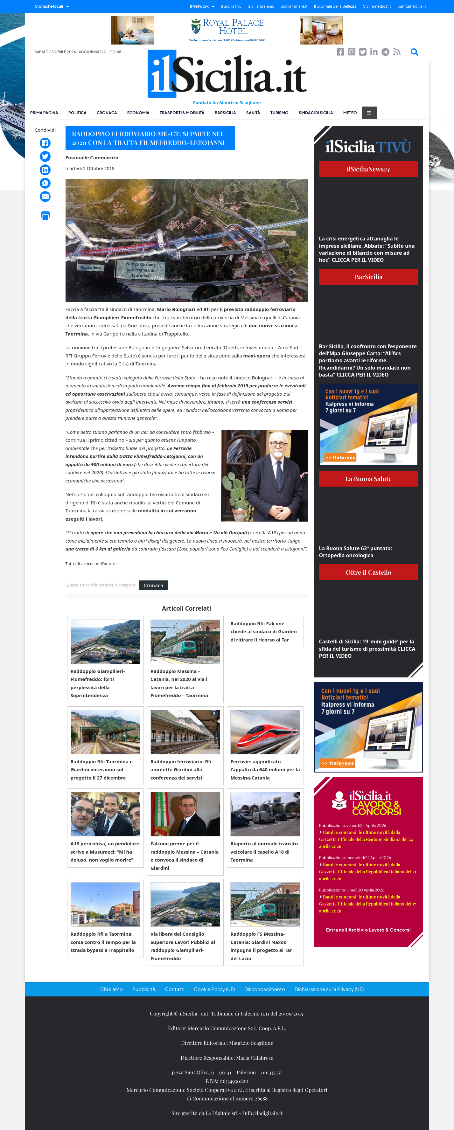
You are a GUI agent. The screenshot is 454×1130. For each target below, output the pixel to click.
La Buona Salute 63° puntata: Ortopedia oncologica (355, 552)
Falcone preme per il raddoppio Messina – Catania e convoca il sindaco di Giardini (184, 855)
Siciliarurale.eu (261, 6)
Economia (138, 112)
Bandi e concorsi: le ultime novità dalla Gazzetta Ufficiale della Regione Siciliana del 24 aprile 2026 (366, 839)
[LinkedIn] (45, 169)
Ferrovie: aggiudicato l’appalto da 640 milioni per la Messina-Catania (265, 769)
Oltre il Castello (368, 572)
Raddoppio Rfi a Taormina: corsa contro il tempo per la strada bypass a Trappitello (103, 942)
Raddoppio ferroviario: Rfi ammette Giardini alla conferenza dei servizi (181, 769)
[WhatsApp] (45, 183)
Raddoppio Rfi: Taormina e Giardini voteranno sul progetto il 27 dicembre (102, 769)
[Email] (45, 196)
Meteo (350, 112)
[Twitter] (45, 156)
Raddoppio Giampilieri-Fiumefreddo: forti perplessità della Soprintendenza (98, 683)
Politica (77, 112)
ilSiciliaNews (368, 168)
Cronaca (107, 112)
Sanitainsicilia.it (411, 6)
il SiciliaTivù (231, 6)
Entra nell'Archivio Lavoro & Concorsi (368, 929)
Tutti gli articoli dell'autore (91, 564)
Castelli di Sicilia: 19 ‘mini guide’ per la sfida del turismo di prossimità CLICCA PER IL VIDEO (367, 648)
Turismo (279, 112)
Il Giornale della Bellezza (335, 6)
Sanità (253, 112)
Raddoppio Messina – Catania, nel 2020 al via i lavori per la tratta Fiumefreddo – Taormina (179, 683)
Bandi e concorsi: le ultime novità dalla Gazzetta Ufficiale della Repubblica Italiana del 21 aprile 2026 (367, 872)
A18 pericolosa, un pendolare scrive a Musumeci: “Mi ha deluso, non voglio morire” (105, 851)
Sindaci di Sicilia (316, 112)
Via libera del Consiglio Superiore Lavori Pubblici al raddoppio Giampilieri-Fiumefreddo (182, 946)
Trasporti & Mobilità (182, 112)
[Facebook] (45, 143)
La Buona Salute (368, 478)
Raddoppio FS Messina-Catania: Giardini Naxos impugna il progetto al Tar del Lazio (261, 946)
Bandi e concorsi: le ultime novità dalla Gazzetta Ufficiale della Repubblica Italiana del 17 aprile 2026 (367, 904)
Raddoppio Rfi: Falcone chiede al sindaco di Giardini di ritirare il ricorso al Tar (263, 631)
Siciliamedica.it (377, 6)
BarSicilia (225, 112)
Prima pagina (44, 112)
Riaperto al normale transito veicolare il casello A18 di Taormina (264, 851)
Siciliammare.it (294, 6)
